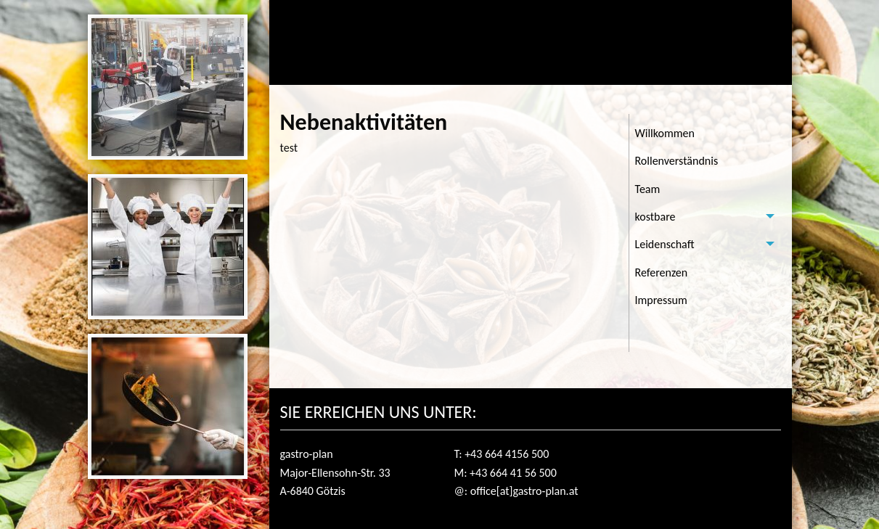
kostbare (655, 217)
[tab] (705, 217)
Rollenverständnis (677, 161)
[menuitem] (705, 133)
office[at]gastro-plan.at (524, 491)
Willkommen (665, 133)
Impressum (661, 300)
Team (648, 189)
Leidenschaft (665, 244)
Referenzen (661, 272)
